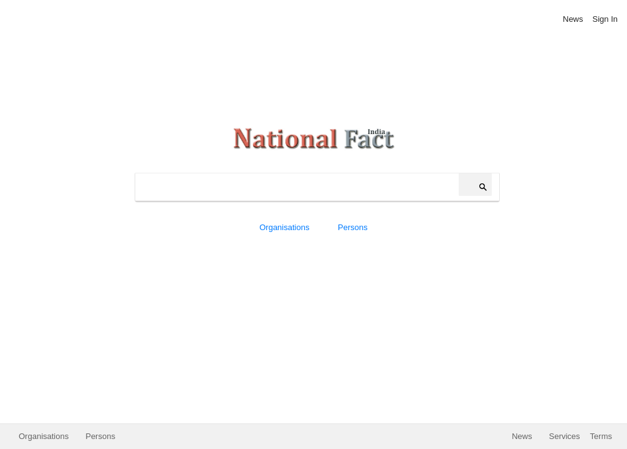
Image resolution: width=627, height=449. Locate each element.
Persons (353, 227)
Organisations (284, 227)
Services (564, 436)
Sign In (605, 19)
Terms (601, 436)
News (573, 19)
